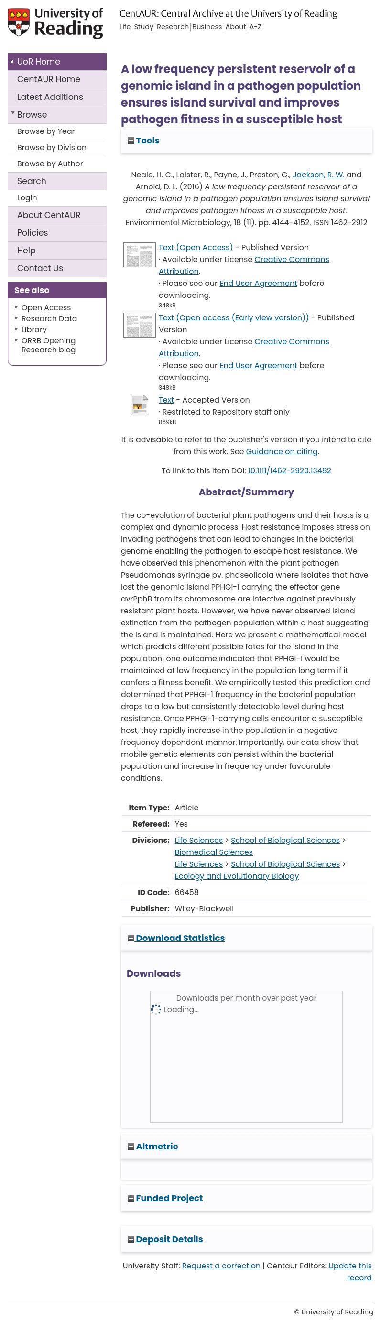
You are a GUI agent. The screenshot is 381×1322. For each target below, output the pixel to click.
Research (173, 27)
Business (207, 27)
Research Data (49, 318)
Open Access (46, 307)
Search (31, 181)
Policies (32, 233)
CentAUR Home (48, 79)
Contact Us (40, 268)
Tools (144, 140)
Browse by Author (50, 163)
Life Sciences (199, 840)
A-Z (255, 27)
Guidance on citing (282, 451)
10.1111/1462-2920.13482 (289, 470)
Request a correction (221, 1265)
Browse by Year (46, 131)
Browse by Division (52, 147)
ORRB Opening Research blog (49, 345)
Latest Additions (50, 97)
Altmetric (153, 1146)
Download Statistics (176, 938)
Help (26, 250)
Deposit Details (165, 1239)
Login (27, 197)
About (49, 215)
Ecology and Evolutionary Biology (237, 876)
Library (34, 329)
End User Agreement (258, 283)
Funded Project (165, 1198)
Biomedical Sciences (214, 852)
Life (125, 27)
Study (143, 27)
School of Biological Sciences (285, 840)
